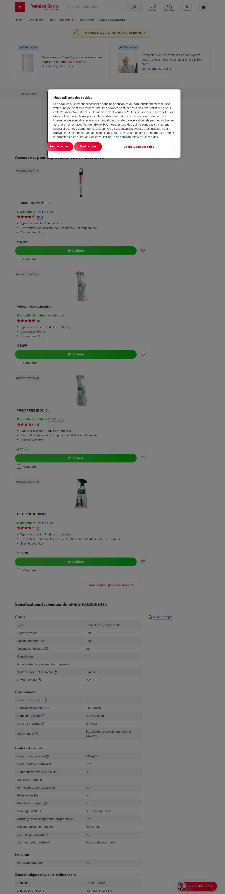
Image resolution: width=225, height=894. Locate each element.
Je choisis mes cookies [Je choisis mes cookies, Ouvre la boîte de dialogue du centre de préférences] (154, 146)
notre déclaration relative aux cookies (133, 137)
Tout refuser (106, 146)
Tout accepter (70, 146)
